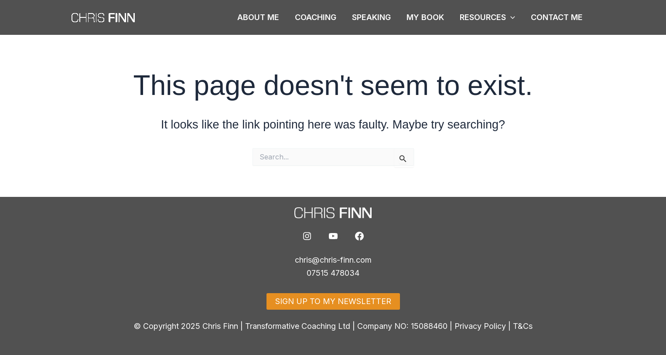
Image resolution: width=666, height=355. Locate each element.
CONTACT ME (557, 17)
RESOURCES (487, 17)
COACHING (315, 17)
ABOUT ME (258, 17)
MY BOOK (425, 17)
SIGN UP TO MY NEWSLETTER (333, 301)
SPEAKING (371, 17)
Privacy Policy (480, 326)
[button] (510, 17)
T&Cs (523, 326)
